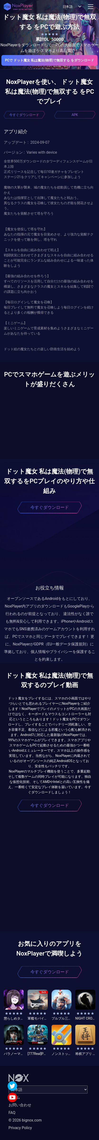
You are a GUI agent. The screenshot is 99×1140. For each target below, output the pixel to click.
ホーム (14, 1097)
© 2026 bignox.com (25, 1120)
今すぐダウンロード (24, 115)
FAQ (12, 1112)
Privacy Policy (20, 1128)
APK (74, 115)
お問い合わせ (20, 1105)
